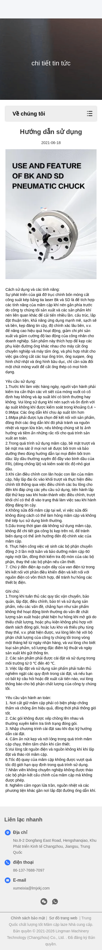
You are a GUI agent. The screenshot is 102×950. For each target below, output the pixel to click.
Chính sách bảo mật (28, 918)
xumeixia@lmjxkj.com (31, 888)
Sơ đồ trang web (63, 918)
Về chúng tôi (29, 114)
